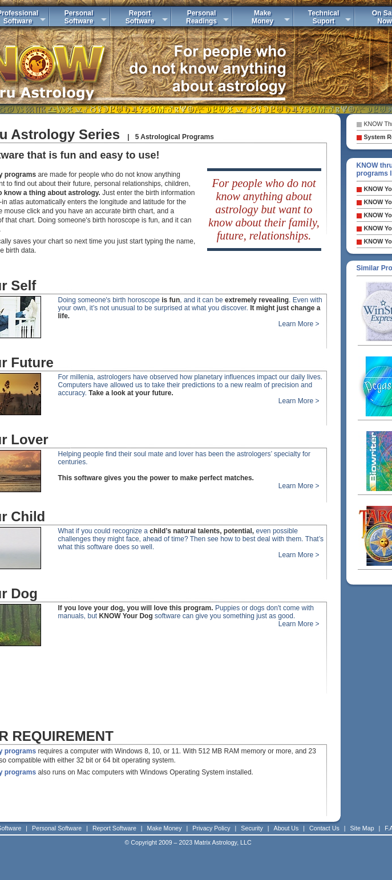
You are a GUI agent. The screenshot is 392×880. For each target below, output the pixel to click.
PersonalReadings (201, 17)
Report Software (114, 828)
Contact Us (324, 828)
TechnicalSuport (323, 17)
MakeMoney (262, 17)
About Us (286, 828)
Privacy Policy (211, 828)
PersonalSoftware (79, 17)
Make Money (164, 828)
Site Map (362, 828)
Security (252, 828)
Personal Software (57, 828)
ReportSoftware (140, 17)
